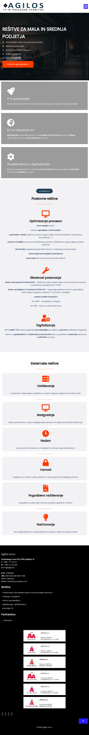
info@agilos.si (8, 567)
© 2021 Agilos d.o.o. (44, 726)
